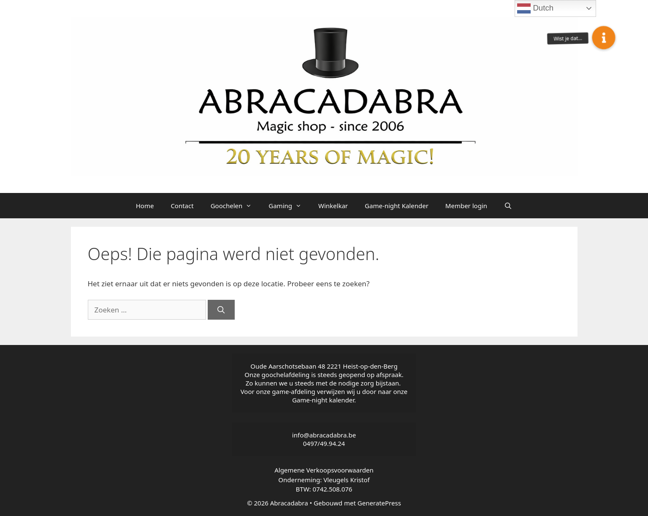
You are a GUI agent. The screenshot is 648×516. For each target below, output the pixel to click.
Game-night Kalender (396, 205)
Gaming (289, 205)
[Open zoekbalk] (508, 205)
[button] (603, 37)
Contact (182, 205)
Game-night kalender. (324, 400)
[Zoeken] (221, 310)
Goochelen (235, 205)
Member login (466, 205)
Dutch (535, 8)
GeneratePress (379, 503)
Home (145, 205)
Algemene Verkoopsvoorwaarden (324, 470)
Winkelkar (333, 205)
